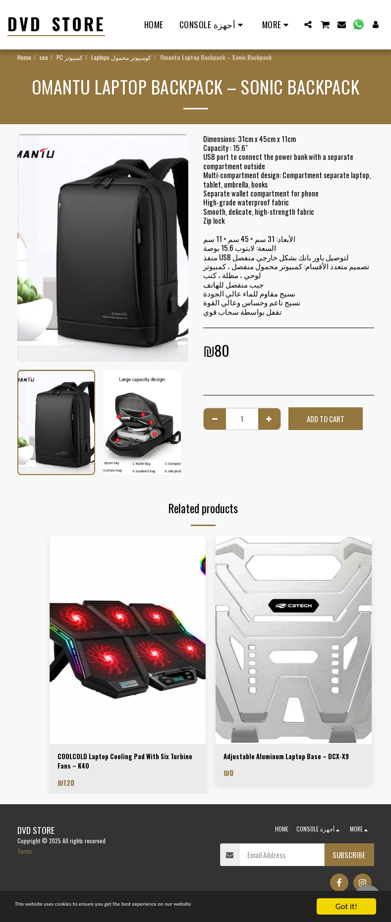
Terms (24, 854)
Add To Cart (325, 418)
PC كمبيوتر (69, 57)
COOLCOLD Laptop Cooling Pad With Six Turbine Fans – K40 (119, 763)
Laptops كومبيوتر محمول (121, 57)
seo (44, 57)
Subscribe (349, 857)
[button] (308, 24)
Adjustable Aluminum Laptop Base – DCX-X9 (290, 763)
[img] (128, 640)
